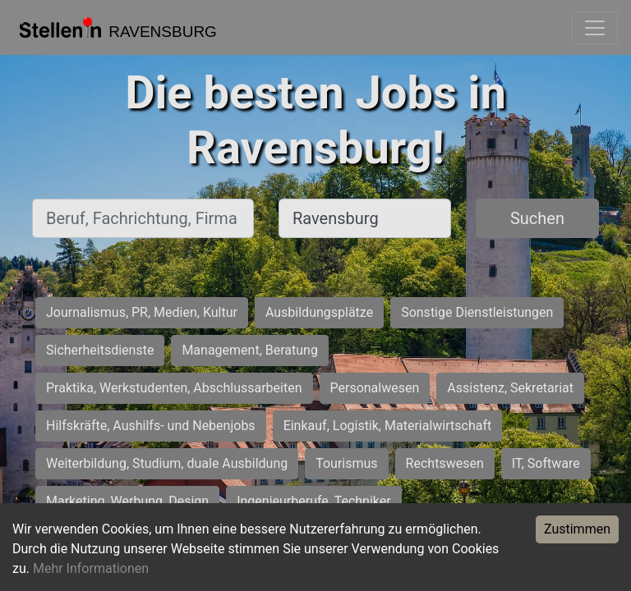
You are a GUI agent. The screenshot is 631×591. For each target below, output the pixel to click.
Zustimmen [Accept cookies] (577, 529)
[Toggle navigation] (595, 27)
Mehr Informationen (91, 568)
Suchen (537, 218)
